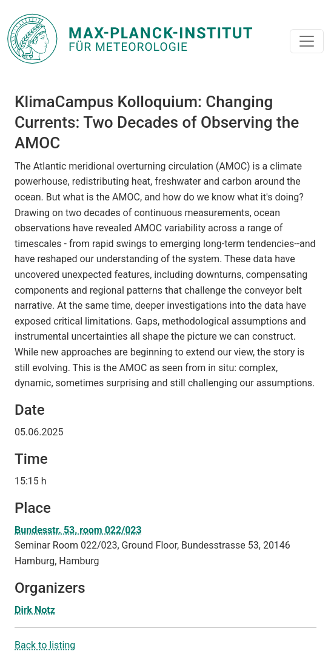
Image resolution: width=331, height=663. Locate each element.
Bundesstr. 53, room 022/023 (78, 530)
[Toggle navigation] (307, 41)
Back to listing (45, 645)
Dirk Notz (35, 610)
